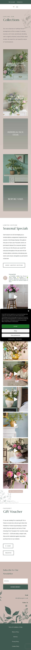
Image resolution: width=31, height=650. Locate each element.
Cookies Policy (11, 339)
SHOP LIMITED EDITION (14, 265)
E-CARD (8, 546)
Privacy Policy (19, 339)
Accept (15, 326)
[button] (28, 311)
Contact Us (19, 2)
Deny (15, 331)
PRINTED (8, 552)
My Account (12, 2)
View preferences (15, 335)
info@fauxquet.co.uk (21, 598)
